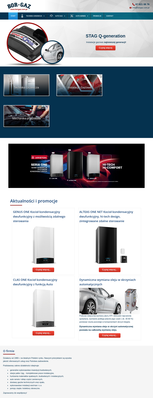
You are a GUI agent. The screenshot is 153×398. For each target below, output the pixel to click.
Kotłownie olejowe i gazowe (22, 391)
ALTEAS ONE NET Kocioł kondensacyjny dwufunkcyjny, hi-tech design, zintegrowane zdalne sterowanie (106, 184)
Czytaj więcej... (43, 238)
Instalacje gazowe (64, 374)
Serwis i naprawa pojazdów (67, 381)
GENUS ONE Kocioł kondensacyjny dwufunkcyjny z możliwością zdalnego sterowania (39, 184)
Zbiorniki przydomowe (20, 384)
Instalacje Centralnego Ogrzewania (24, 381)
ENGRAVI (141, 396)
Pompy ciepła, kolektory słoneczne (24, 378)
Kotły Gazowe (17, 374)
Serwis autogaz (63, 378)
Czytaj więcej (105, 48)
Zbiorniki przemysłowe (20, 387)
